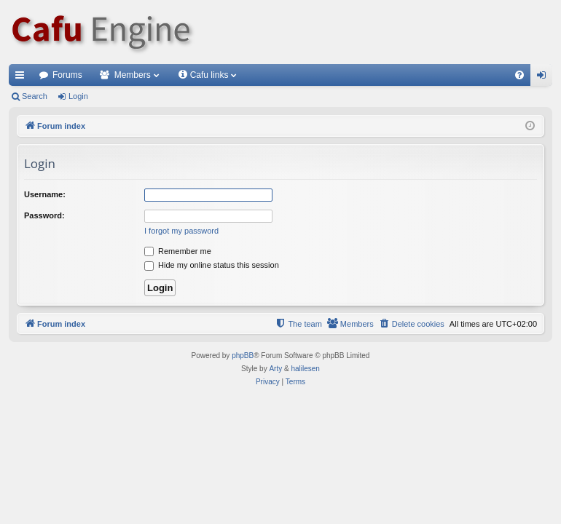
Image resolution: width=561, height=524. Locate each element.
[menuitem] (519, 75)
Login (78, 96)
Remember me (177, 251)
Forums (67, 75)
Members (132, 75)
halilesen (305, 369)
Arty (275, 369)
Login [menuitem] (544, 78)
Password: (44, 215)
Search (34, 96)
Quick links (23, 78)
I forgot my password (181, 230)
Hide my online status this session (211, 265)
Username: (45, 194)
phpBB (243, 356)
